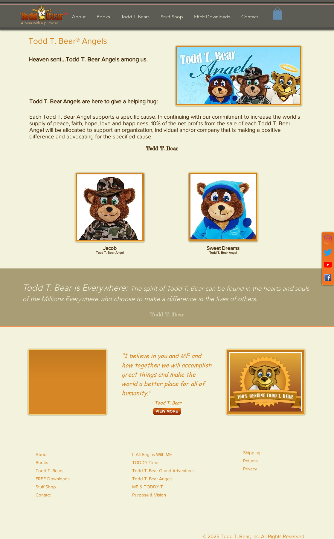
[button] (277, 13)
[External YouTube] (67, 382)
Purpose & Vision (149, 494)
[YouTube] (328, 265)
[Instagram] (328, 239)
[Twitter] (328, 252)
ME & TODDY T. (148, 486)
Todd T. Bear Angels (152, 478)
